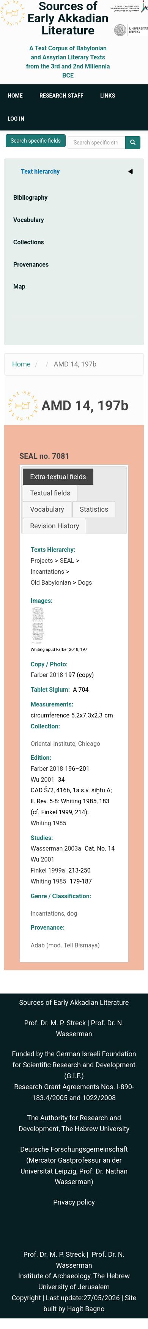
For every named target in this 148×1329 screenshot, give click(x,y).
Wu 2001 (43, 779)
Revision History (54, 526)
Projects (42, 560)
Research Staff (61, 96)
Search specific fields (36, 141)
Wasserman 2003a (57, 848)
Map (19, 286)
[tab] (58, 477)
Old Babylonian (51, 582)
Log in (16, 119)
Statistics (94, 509)
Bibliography (30, 197)
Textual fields (50, 493)
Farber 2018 (47, 674)
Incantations (47, 571)
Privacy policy (74, 1202)
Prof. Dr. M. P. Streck (55, 1023)
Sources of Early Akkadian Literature (68, 18)
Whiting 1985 (49, 823)
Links (107, 96)
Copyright (26, 1298)
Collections (28, 242)
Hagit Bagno (86, 1309)
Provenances (31, 264)
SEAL (67, 560)
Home (15, 96)
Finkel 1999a (49, 870)
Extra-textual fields (58, 477)
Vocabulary (28, 220)
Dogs (85, 582)
